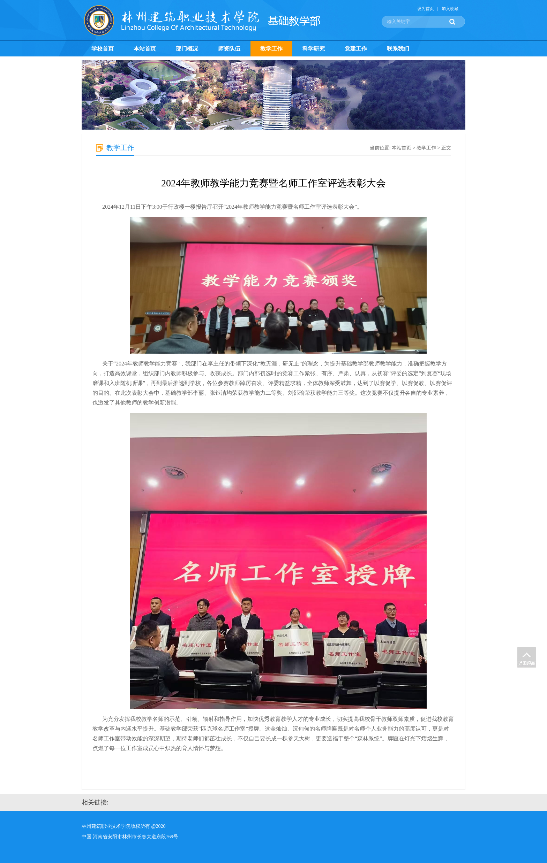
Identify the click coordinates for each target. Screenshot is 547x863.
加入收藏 (450, 8)
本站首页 (145, 49)
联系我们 (398, 49)
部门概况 (187, 49)
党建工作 (356, 49)
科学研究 (313, 49)
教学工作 (271, 49)
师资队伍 (229, 49)
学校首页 (102, 49)
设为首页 (425, 8)
